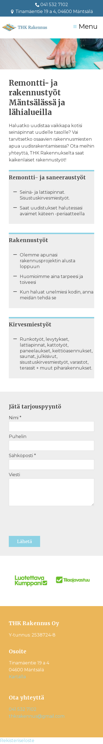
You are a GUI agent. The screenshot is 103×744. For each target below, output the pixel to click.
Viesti (14, 474)
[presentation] (50, 523)
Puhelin (17, 436)
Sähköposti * (22, 455)
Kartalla (17, 676)
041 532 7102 (54, 4)
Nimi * (15, 417)
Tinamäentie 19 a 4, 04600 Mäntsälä (51, 11)
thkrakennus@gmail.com (37, 716)
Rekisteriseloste (17, 740)
